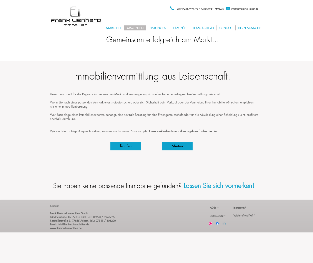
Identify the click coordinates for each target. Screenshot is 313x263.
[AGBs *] (214, 208)
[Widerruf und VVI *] (244, 215)
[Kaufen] (125, 146)
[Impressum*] (239, 208)
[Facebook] (217, 223)
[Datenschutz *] (217, 216)
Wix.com (106, 261)
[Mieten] (177, 146)
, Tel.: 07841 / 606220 (102, 221)
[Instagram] (210, 223)
